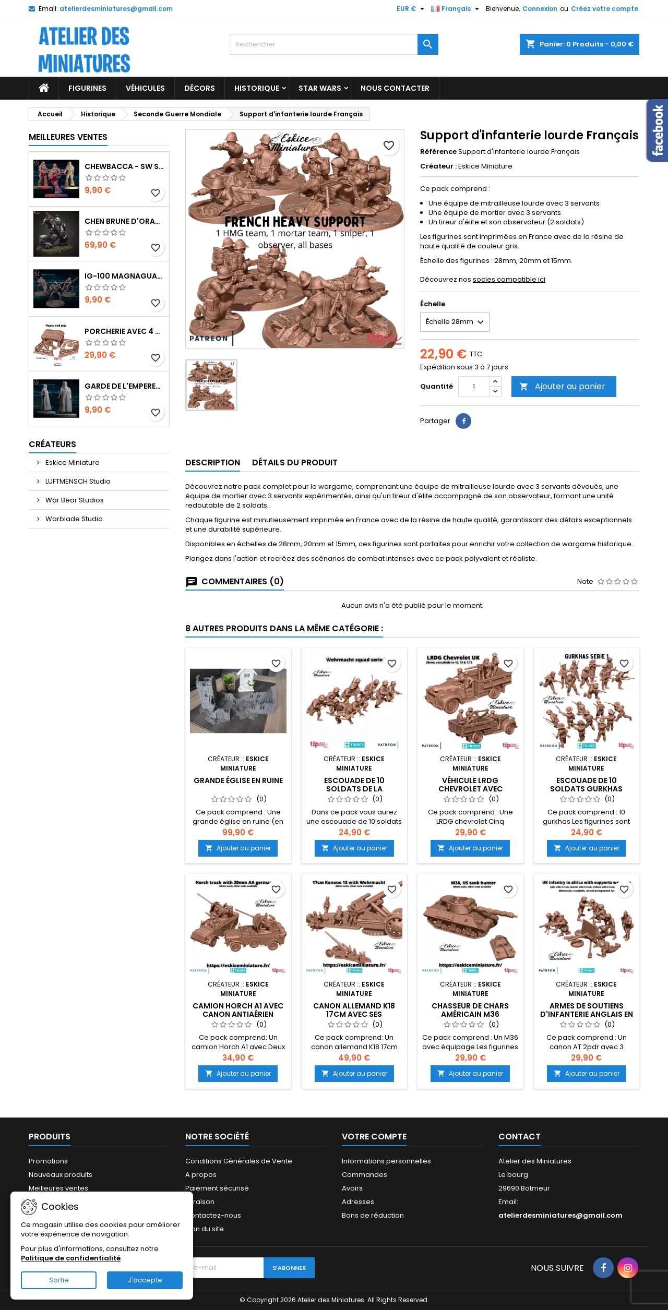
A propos (201, 1175)
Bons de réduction (373, 1215)
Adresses (358, 1202)
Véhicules (145, 88)
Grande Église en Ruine (238, 780)
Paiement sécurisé (217, 1188)
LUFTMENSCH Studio (77, 481)
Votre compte (374, 1137)
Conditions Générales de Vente (238, 1161)
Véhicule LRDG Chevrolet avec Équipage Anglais (470, 788)
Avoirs (352, 1188)
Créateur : (438, 166)
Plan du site (204, 1229)
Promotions (48, 1161)
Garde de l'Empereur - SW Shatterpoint (125, 386)
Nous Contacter (395, 88)
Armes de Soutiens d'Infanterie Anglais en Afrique (586, 1014)
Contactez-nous (213, 1215)
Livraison (199, 1202)
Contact (519, 1137)
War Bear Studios (74, 500)
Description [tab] (212, 462)
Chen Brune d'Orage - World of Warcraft (125, 221)
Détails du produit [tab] (295, 462)
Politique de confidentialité (71, 1258)
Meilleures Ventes (68, 137)
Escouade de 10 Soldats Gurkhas (586, 784)
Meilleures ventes (58, 1188)
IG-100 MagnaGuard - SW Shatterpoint (125, 276)
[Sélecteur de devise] (412, 9)
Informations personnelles (386, 1161)
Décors (199, 88)
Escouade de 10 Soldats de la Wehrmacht (354, 788)
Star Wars (320, 88)
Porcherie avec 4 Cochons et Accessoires (125, 331)
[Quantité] (474, 386)
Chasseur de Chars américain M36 (470, 1010)
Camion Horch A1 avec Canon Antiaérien (238, 1010)
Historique (256, 88)
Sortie (59, 1280)
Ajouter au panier (562, 386)
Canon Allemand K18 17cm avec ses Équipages (354, 1014)
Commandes (364, 1175)
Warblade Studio (73, 519)
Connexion (539, 8)
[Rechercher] (334, 44)
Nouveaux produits (60, 1175)
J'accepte (145, 1280)
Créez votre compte (604, 8)
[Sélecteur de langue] (456, 9)
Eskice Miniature (72, 462)
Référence (438, 152)
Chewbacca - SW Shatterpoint (125, 166)
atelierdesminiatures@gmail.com (116, 8)
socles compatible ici (509, 279)
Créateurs (52, 444)
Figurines (87, 88)
